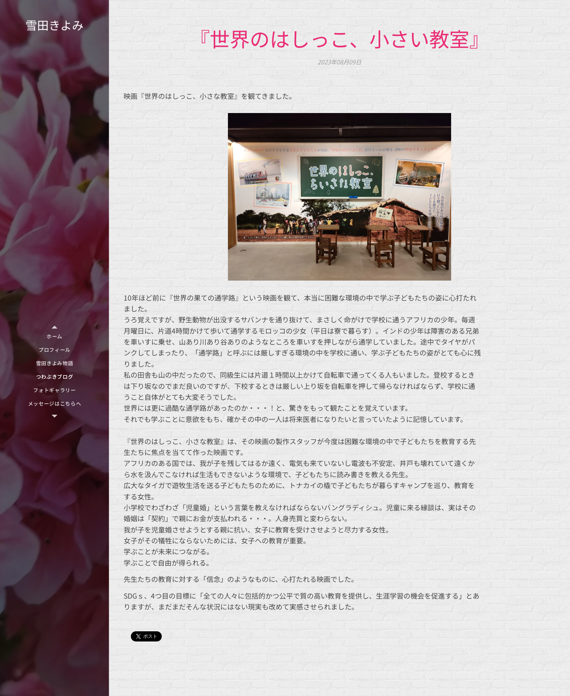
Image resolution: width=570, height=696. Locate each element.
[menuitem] (54, 336)
